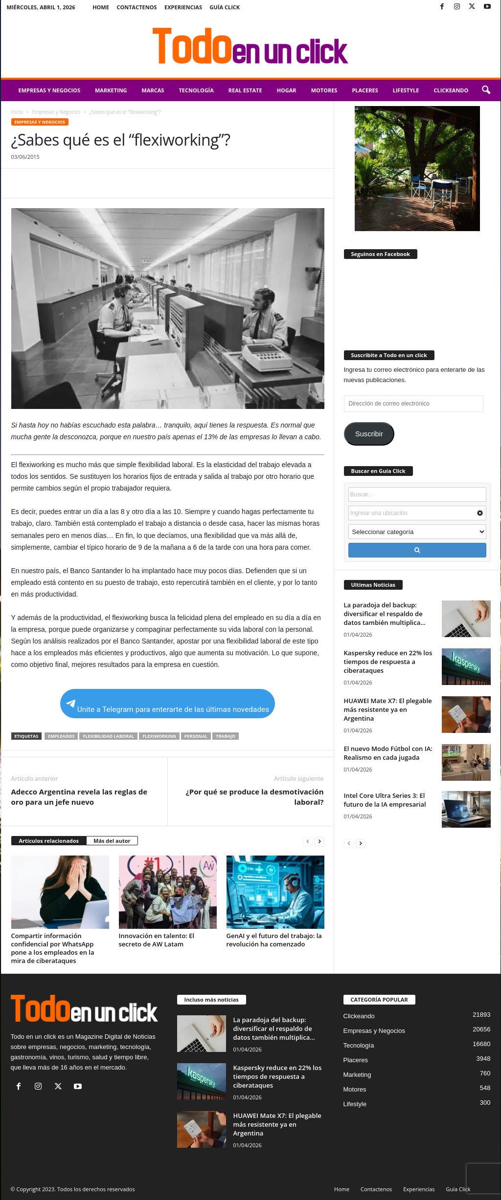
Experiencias (183, 7)
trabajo (225, 736)
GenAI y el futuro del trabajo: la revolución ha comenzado (274, 939)
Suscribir (369, 434)
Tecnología (196, 90)
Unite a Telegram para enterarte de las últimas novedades (167, 707)
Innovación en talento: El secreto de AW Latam (157, 939)
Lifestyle (406, 90)
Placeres (365, 90)
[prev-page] (308, 841)
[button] (486, 90)
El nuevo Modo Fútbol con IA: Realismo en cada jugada (388, 753)
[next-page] (319, 841)
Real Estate (245, 90)
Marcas (153, 90)
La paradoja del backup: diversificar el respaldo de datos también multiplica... (385, 613)
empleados (61, 736)
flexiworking (159, 736)
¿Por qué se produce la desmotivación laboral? (255, 797)
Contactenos (137, 7)
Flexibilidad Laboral (108, 736)
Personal (195, 736)
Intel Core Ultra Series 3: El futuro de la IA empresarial (385, 800)
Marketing (111, 90)
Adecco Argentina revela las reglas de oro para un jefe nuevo (79, 797)
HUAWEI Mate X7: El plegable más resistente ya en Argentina (388, 709)
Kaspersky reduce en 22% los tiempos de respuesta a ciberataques (388, 661)
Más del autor (111, 840)
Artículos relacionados (49, 840)
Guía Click (225, 7)
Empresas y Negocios (49, 90)
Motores (324, 90)
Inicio (17, 111)
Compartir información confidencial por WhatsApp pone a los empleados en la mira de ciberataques (52, 948)
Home (100, 7)
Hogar (286, 90)
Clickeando (450, 90)
